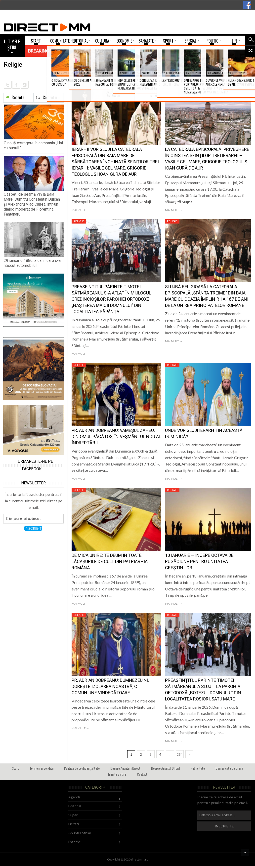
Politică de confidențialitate (82, 768)
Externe (74, 842)
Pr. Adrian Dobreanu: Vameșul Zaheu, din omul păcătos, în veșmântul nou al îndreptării (116, 436)
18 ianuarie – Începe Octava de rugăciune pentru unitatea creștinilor (199, 561)
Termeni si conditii (41, 768)
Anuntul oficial (79, 833)
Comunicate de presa (229, 768)
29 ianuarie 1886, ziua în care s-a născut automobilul (32, 263)
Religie (79, 84)
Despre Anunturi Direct (125, 768)
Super (73, 815)
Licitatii (74, 824)
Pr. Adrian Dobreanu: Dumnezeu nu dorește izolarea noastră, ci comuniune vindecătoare (111, 686)
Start (15, 768)
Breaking (38, 51)
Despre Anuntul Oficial (165, 768)
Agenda (74, 797)
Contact (142, 774)
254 (180, 754)
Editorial (74, 806)
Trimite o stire (117, 774)
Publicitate (198, 768)
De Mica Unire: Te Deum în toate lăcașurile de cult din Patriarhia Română (110, 561)
